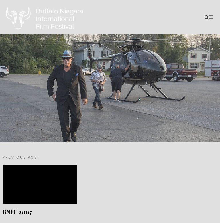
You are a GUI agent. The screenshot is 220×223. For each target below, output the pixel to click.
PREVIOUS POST (21, 157)
